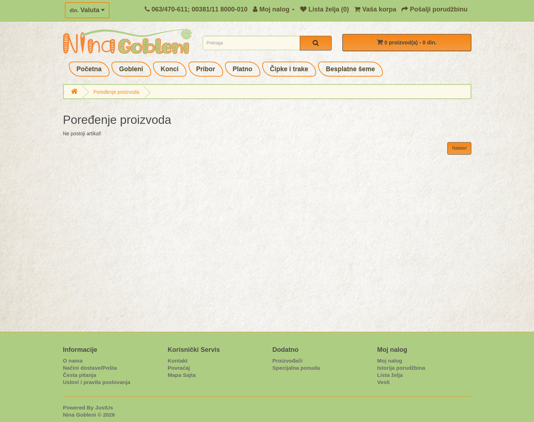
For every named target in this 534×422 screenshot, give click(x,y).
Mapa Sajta (182, 375)
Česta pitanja (79, 375)
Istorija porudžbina (401, 368)
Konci (170, 69)
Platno (242, 69)
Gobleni (131, 69)
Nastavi (459, 148)
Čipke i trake (289, 69)
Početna (89, 69)
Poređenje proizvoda (116, 92)
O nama (73, 361)
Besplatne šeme (350, 69)
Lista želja (390, 375)
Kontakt (178, 361)
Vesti (383, 382)
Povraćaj (179, 368)
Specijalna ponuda (296, 368)
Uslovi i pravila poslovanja (96, 382)
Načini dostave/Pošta (90, 368)
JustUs (104, 407)
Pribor (205, 69)
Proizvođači (288, 361)
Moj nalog (389, 361)
